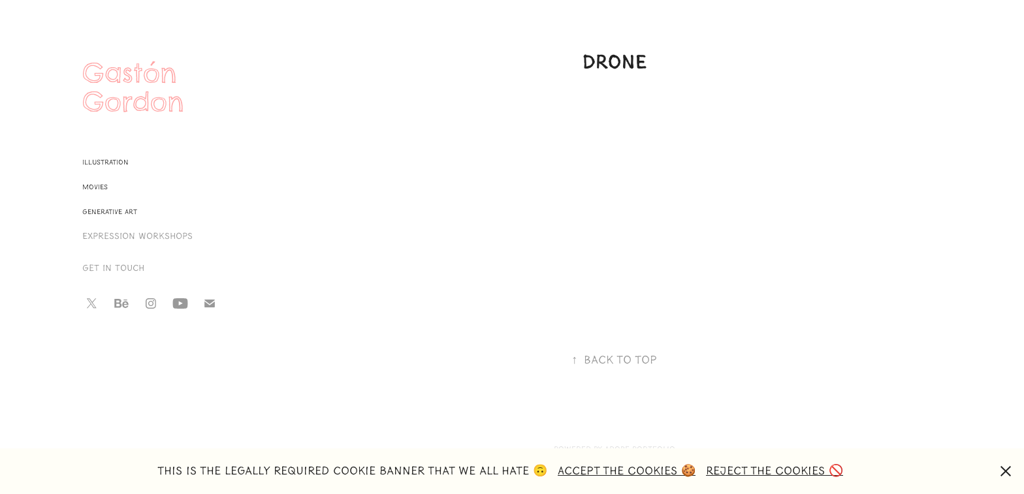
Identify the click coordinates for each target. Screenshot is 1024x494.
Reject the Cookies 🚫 (774, 471)
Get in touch (113, 268)
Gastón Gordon (134, 87)
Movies (95, 187)
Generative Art (109, 212)
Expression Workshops (137, 236)
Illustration (105, 162)
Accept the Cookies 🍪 (627, 471)
